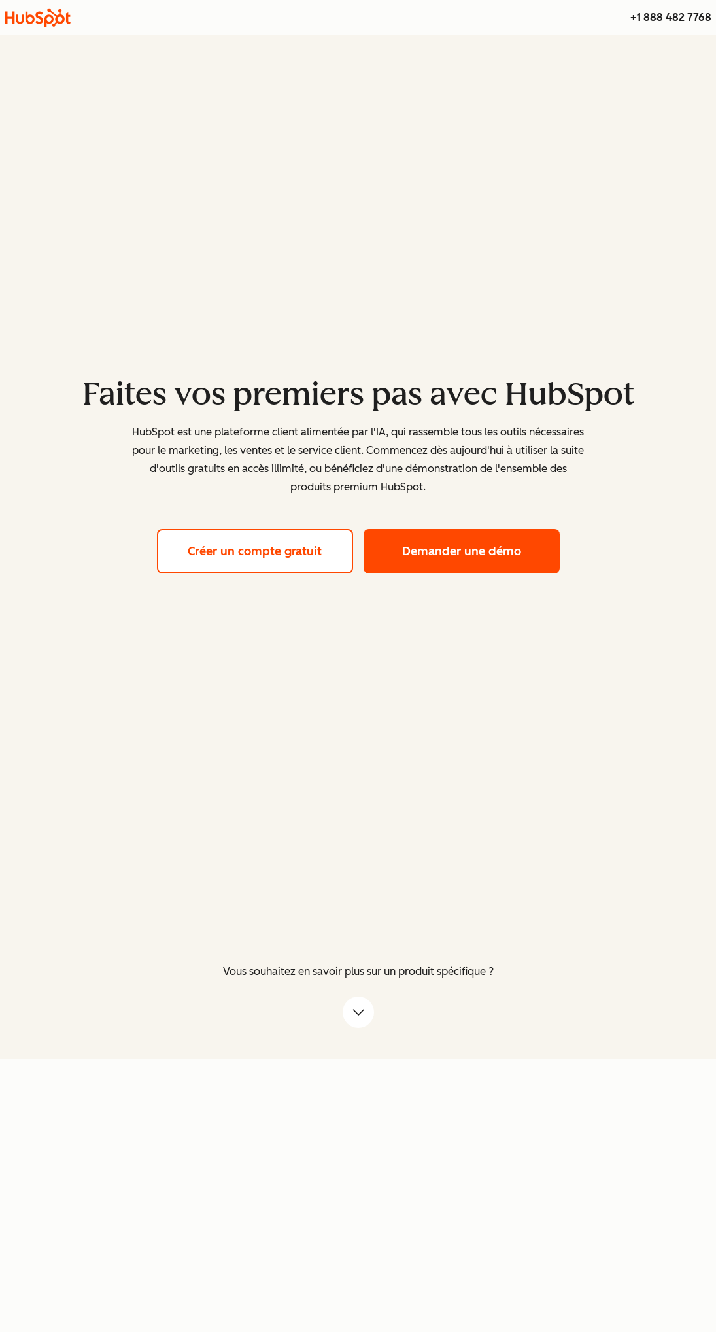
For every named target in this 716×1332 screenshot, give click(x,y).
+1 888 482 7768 (670, 17)
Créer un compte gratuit (270, 549)
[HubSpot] (38, 17)
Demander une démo (481, 549)
